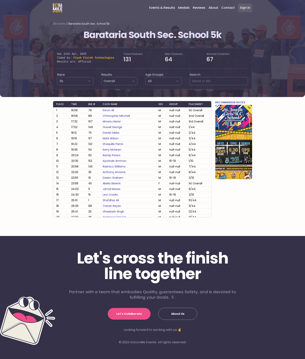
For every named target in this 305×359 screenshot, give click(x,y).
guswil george (112, 127)
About (213, 7)
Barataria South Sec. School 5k (89, 24)
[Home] (57, 7)
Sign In (245, 7)
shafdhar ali (111, 200)
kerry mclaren (112, 150)
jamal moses (111, 189)
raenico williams (114, 166)
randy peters (111, 155)
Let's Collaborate (129, 314)
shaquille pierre (113, 144)
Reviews (199, 7)
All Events (59, 24)
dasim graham (113, 178)
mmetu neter (112, 121)
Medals (184, 7)
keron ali (108, 110)
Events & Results (162, 7)
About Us (177, 314)
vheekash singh (113, 211)
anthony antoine (114, 172)
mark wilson (111, 138)
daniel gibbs (111, 133)
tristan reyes (112, 206)
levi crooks (110, 195)
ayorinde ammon (114, 161)
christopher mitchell (116, 116)
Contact (228, 7)
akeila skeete (112, 183)
